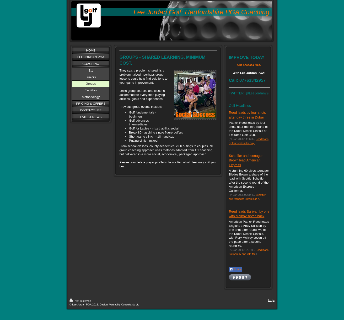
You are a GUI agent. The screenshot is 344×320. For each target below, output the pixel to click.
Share (235, 269)
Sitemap (86, 300)
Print (74, 300)
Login (271, 300)
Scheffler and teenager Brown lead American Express (246, 160)
